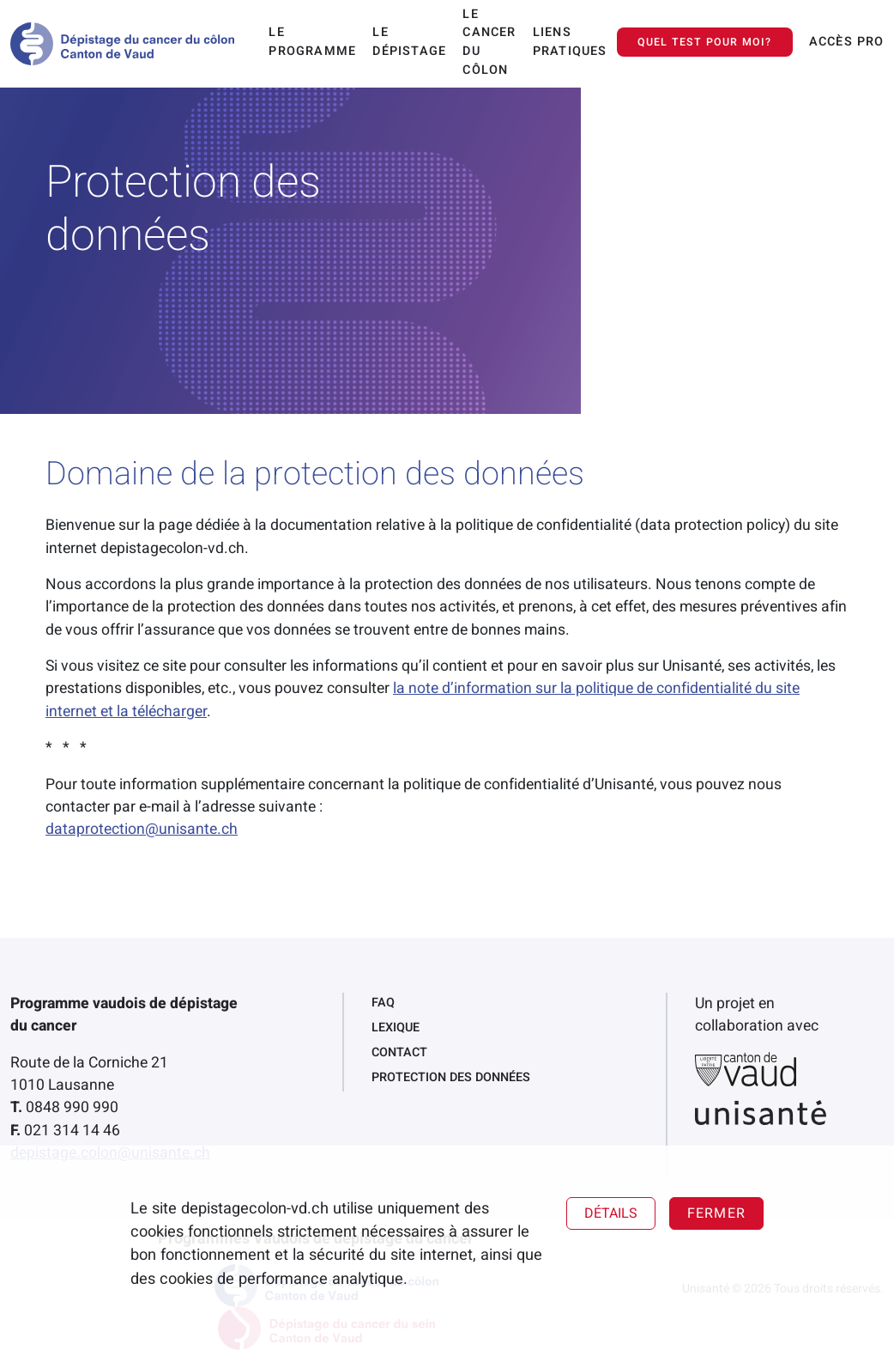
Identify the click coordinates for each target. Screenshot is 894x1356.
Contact (399, 1052)
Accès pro (847, 42)
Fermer (716, 1213)
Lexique (395, 1028)
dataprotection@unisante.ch (141, 829)
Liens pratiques (570, 41)
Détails (610, 1213)
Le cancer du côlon (489, 42)
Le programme (312, 41)
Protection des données (450, 1077)
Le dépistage (409, 41)
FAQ (383, 1003)
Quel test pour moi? (704, 42)
